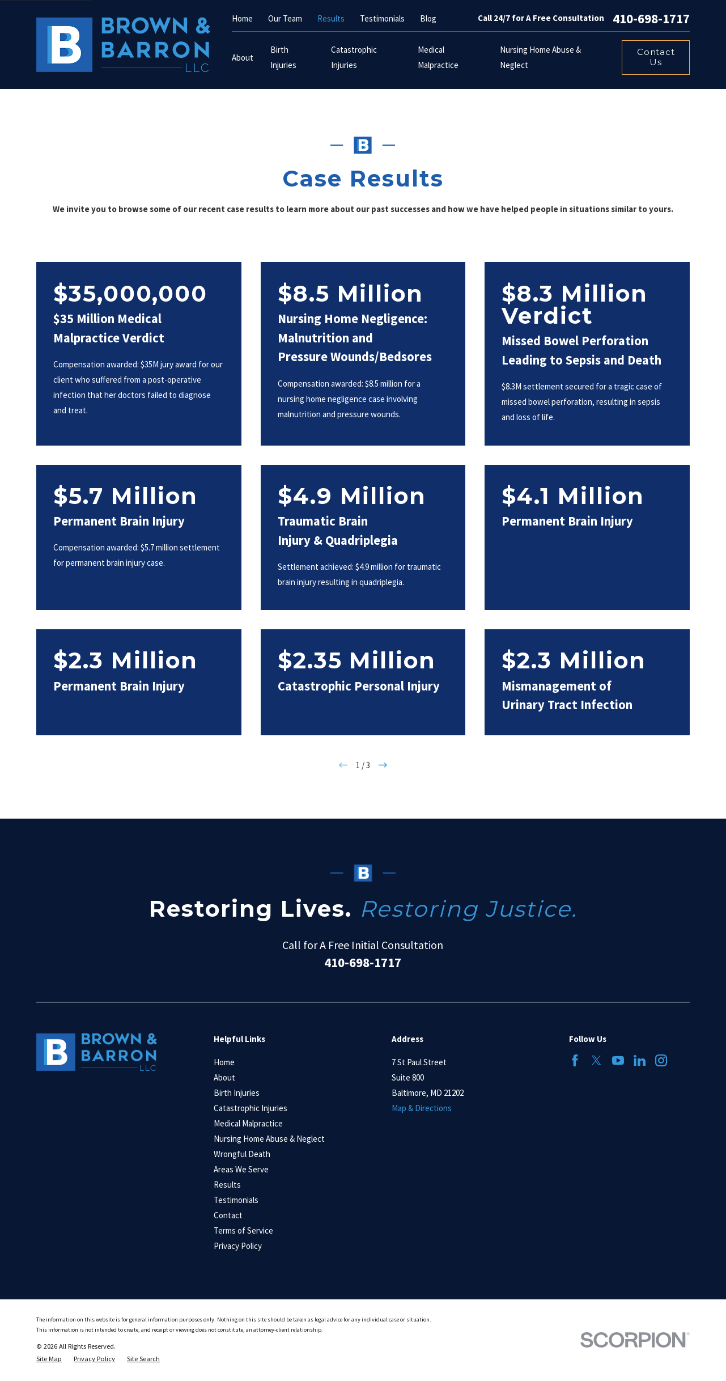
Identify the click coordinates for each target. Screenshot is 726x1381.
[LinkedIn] (640, 1060)
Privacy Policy (238, 1245)
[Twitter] (596, 1060)
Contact (228, 1215)
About (224, 1077)
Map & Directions (422, 1108)
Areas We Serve (241, 1169)
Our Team (285, 18)
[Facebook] (575, 1060)
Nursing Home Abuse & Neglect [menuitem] (540, 57)
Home (242, 18)
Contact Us (655, 56)
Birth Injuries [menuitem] (283, 57)
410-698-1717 (651, 18)
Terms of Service (243, 1230)
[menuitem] (49, 1359)
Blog (428, 18)
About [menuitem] (242, 57)
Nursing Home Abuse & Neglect (269, 1138)
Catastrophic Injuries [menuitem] (354, 57)
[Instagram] (661, 1060)
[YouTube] (618, 1060)
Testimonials (382, 18)
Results (331, 18)
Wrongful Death (242, 1154)
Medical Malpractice (248, 1123)
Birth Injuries (237, 1092)
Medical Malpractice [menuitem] (438, 57)
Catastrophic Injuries (250, 1108)
